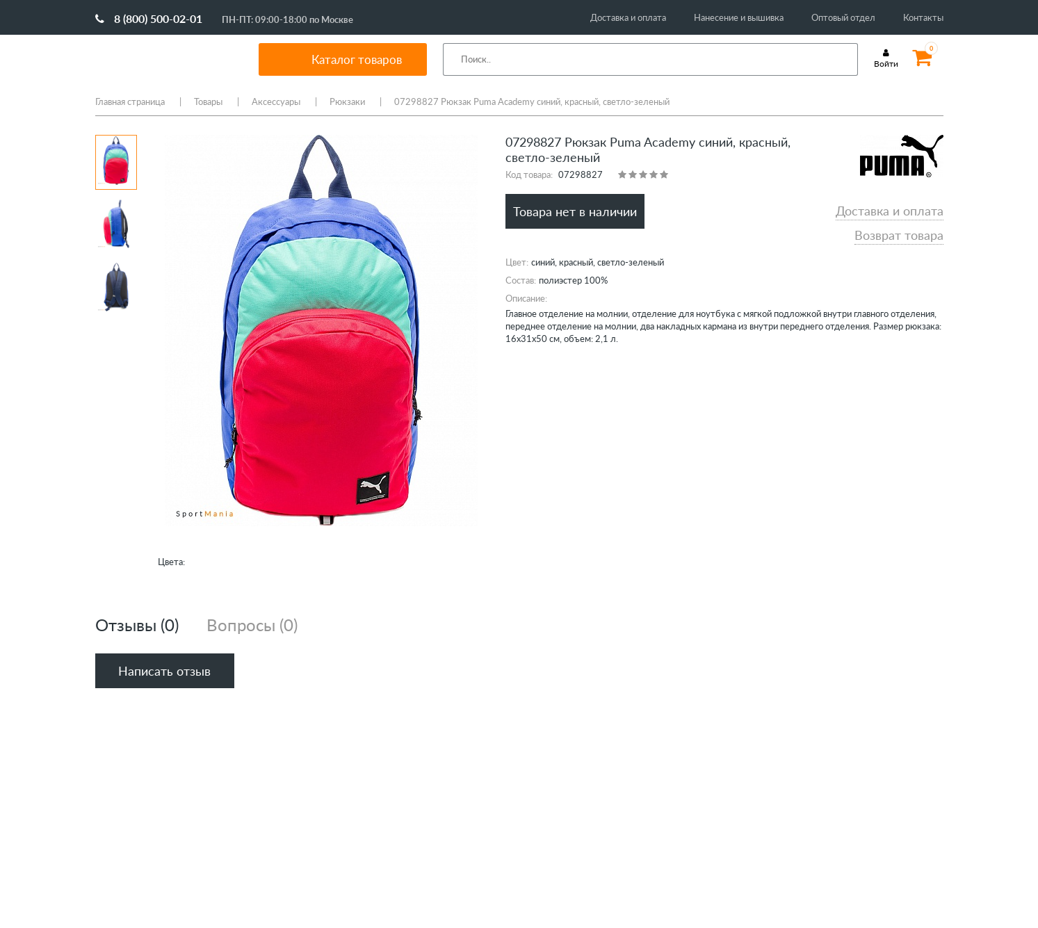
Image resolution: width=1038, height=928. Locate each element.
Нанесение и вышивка (739, 17)
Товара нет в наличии (575, 211)
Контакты (923, 17)
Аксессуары (276, 101)
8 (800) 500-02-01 (148, 18)
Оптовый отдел (843, 17)
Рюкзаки (347, 101)
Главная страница (130, 101)
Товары (208, 101)
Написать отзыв (164, 670)
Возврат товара (898, 235)
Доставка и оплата (628, 17)
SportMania (160, 59)
